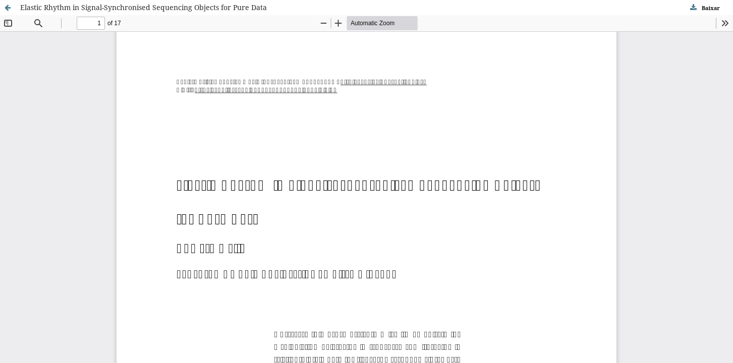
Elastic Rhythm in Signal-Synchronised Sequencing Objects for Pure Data (143, 7)
